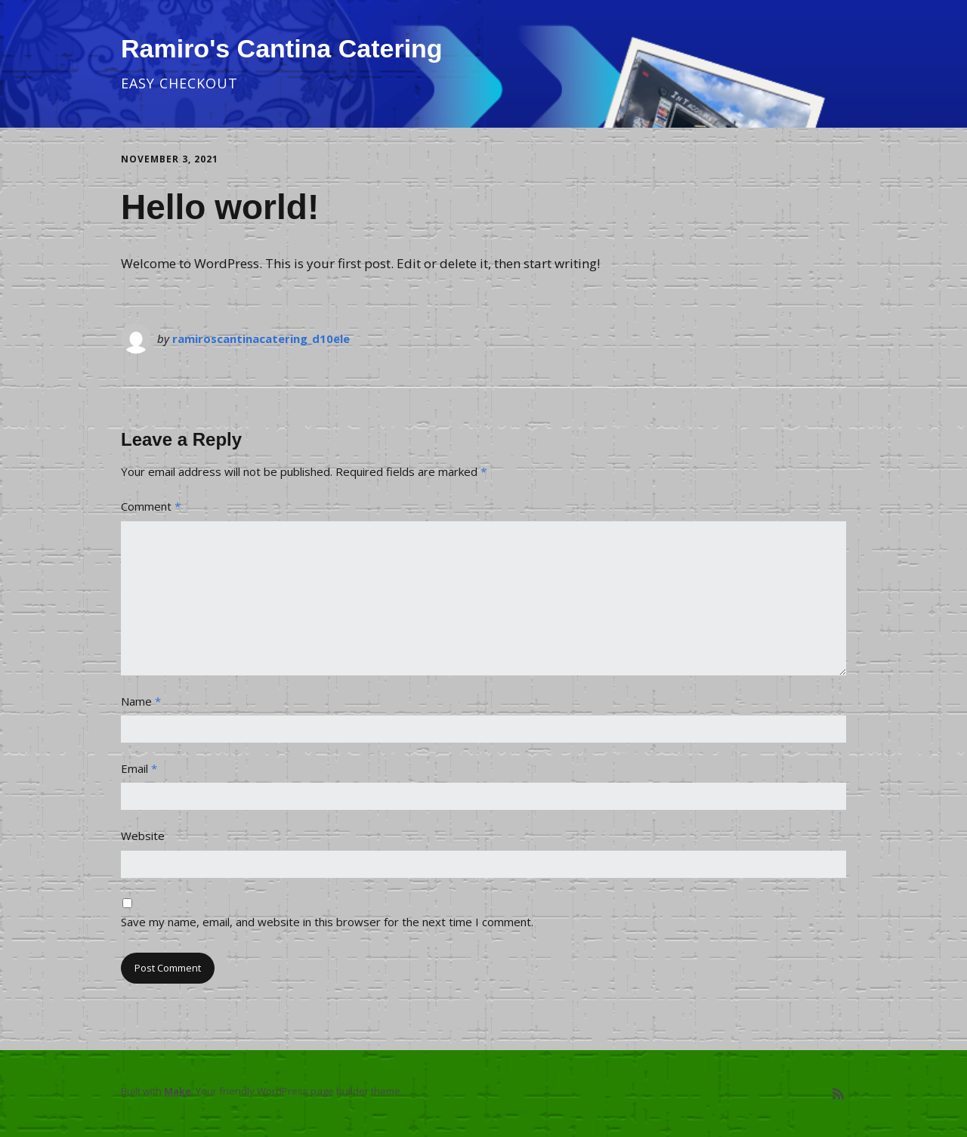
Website (143, 835)
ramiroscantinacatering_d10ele (261, 338)
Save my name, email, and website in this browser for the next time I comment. (327, 921)
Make (177, 1091)
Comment (151, 506)
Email (139, 768)
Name (141, 701)
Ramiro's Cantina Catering (282, 48)
